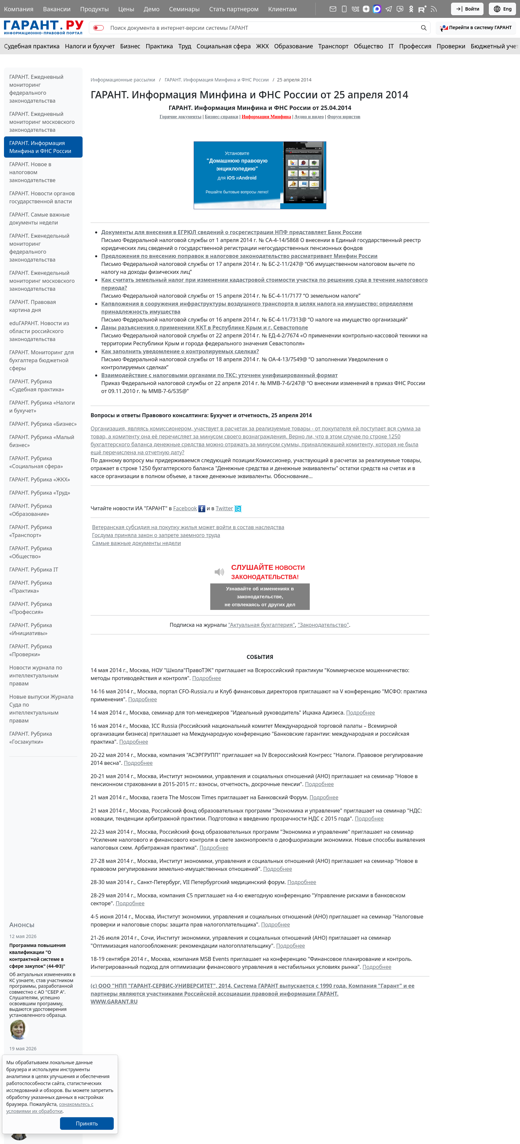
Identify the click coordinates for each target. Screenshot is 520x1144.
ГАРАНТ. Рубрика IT (33, 569)
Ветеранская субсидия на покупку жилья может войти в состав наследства (188, 527)
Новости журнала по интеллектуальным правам (35, 675)
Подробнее (206, 678)
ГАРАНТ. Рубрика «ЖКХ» (39, 479)
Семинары (184, 9)
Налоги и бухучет (90, 46)
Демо (152, 9)
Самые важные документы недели (136, 543)
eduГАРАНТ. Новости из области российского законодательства (39, 331)
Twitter (224, 508)
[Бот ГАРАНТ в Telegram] (400, 9)
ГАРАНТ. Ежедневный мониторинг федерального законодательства (36, 88)
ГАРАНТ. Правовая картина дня (32, 306)
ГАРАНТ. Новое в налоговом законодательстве (32, 172)
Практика (159, 46)
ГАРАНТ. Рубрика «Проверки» (30, 650)
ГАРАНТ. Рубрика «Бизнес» (43, 423)
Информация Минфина (266, 116)
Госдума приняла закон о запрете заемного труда (156, 535)
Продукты (94, 9)
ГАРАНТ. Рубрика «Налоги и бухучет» (42, 406)
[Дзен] (366, 9)
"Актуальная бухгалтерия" (261, 624)
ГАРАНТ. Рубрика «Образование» (30, 510)
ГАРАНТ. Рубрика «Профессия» (30, 608)
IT (391, 46)
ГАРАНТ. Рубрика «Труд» (39, 492)
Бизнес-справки (221, 116)
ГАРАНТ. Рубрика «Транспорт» (30, 531)
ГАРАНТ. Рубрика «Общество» (30, 552)
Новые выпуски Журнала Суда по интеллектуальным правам (41, 708)
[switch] (98, 27)
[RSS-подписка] (434, 9)
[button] (476, 28)
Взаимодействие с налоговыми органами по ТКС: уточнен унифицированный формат (219, 375)
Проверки (451, 46)
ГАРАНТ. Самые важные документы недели (39, 218)
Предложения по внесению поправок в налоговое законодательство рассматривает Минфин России (239, 256)
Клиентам (282, 9)
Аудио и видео (309, 116)
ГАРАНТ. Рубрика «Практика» (30, 586)
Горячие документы (180, 116)
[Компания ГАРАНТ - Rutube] (422, 9)
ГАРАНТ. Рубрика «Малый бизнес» (41, 441)
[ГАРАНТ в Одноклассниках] (411, 9)
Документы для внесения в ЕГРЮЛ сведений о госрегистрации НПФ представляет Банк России (231, 232)
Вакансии (57, 9)
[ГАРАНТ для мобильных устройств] (344, 9)
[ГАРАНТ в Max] (377, 9)
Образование (293, 46)
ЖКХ (262, 46)
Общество (368, 46)
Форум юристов (343, 116)
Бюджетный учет (495, 46)
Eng (502, 9)
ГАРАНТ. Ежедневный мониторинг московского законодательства (42, 121)
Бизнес (130, 46)
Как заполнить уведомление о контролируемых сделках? (180, 351)
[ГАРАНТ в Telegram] (389, 9)
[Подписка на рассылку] (333, 9)
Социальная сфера (224, 46)
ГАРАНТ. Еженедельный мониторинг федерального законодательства (39, 247)
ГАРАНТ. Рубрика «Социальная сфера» (36, 462)
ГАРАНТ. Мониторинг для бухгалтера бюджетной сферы (41, 360)
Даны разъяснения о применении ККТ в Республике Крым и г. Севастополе (204, 327)
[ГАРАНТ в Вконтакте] (355, 9)
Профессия (415, 46)
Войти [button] (467, 9)
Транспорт (333, 46)
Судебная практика (32, 46)
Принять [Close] (87, 1123)
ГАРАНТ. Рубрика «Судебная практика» (36, 385)
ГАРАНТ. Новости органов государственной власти (42, 197)
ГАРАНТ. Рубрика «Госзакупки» (30, 737)
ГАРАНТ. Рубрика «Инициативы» (30, 629)
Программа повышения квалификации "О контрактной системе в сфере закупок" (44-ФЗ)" (37, 955)
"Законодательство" (323, 624)
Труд (184, 46)
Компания (18, 9)
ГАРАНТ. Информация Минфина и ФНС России (40, 147)
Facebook (185, 508)
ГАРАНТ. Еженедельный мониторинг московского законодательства (42, 280)
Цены (126, 9)
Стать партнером (234, 9)
